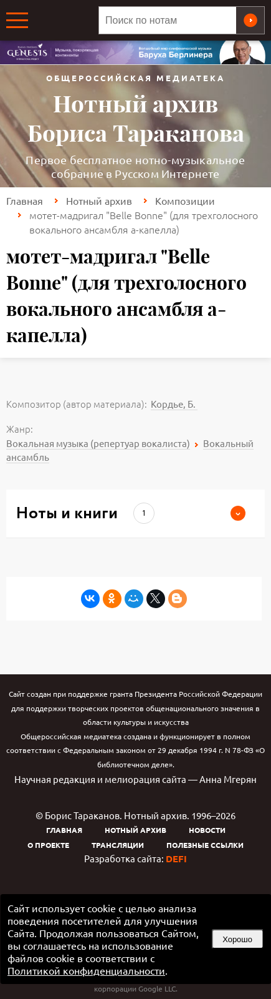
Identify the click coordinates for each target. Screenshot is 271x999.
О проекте (48, 845)
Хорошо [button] (237, 939)
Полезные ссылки (205, 845)
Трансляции (118, 845)
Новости (207, 830)
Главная (24, 200)
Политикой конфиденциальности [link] (86, 970)
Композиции (185, 200)
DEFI (176, 858)
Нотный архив (99, 200)
